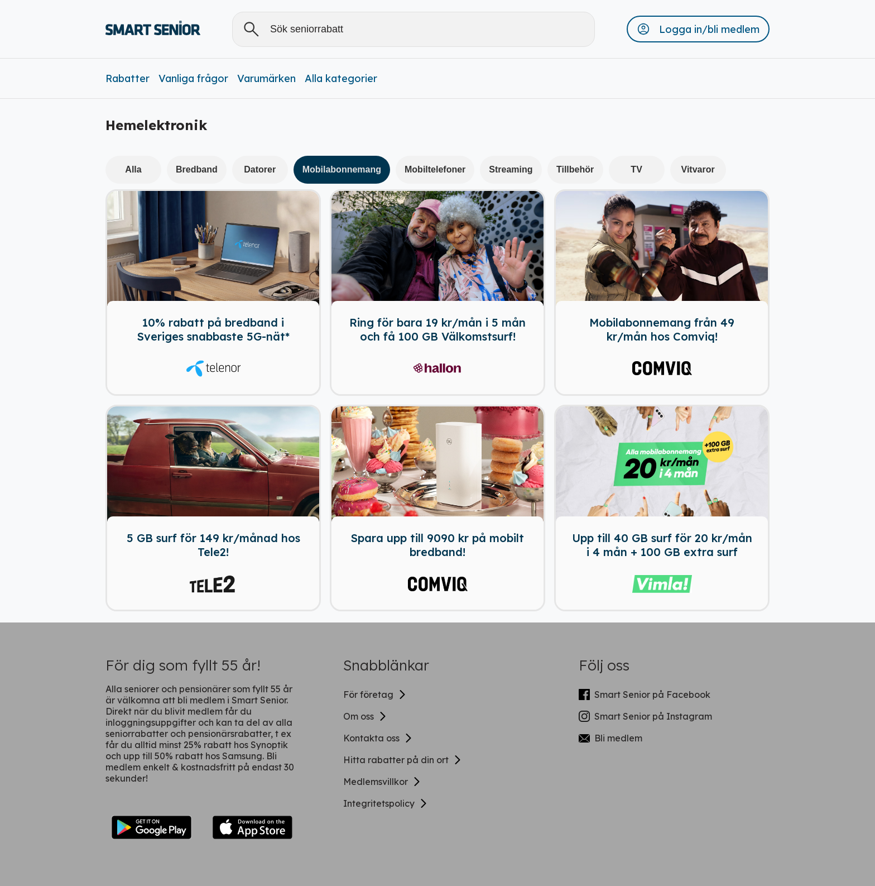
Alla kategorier (341, 78)
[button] (698, 29)
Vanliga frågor (193, 78)
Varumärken (266, 78)
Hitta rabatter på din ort (402, 759)
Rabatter (127, 78)
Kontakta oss (378, 738)
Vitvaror (698, 169)
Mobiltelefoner (435, 169)
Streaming (510, 169)
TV (636, 169)
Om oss (365, 716)
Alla (133, 169)
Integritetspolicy (385, 803)
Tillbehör (575, 169)
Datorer (260, 169)
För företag (375, 694)
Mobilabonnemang (341, 169)
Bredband (197, 169)
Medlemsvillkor (382, 781)
